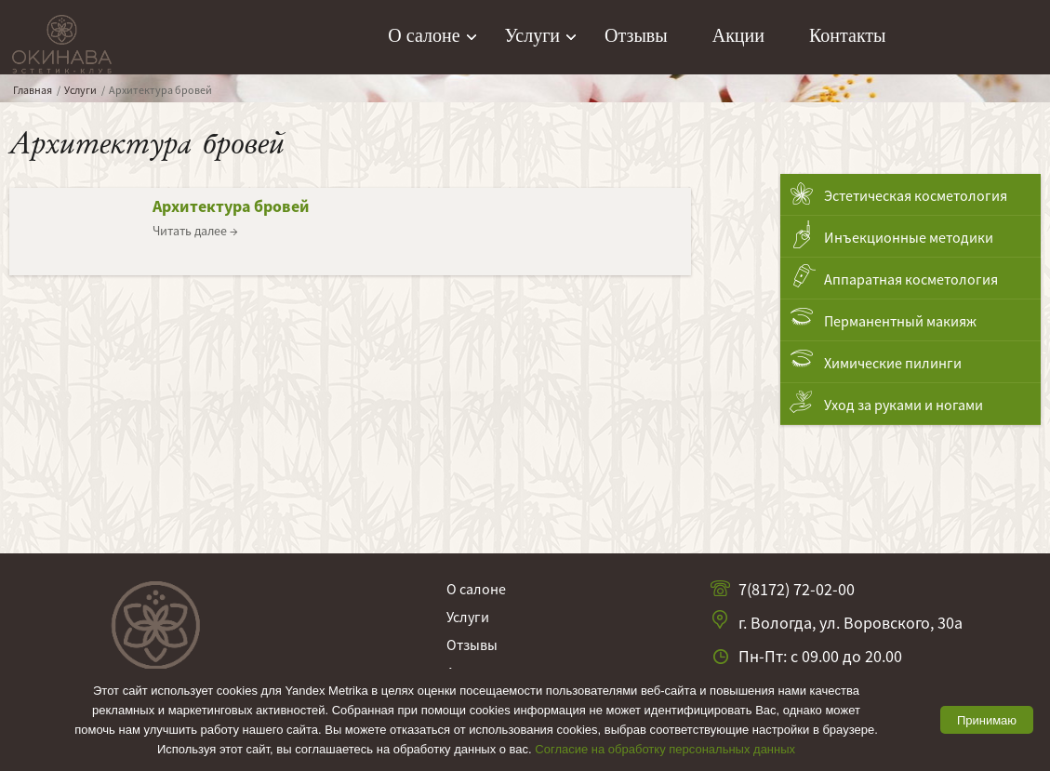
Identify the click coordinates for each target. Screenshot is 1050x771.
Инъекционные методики (908, 237)
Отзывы (636, 35)
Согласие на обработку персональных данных (665, 749)
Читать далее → (195, 230)
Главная (32, 90)
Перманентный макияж (900, 321)
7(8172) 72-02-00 (796, 589)
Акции (738, 35)
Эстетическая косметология (915, 195)
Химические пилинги (893, 362)
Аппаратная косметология (911, 279)
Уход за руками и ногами (903, 404)
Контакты (847, 35)
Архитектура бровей (231, 206)
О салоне (423, 35)
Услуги (533, 35)
